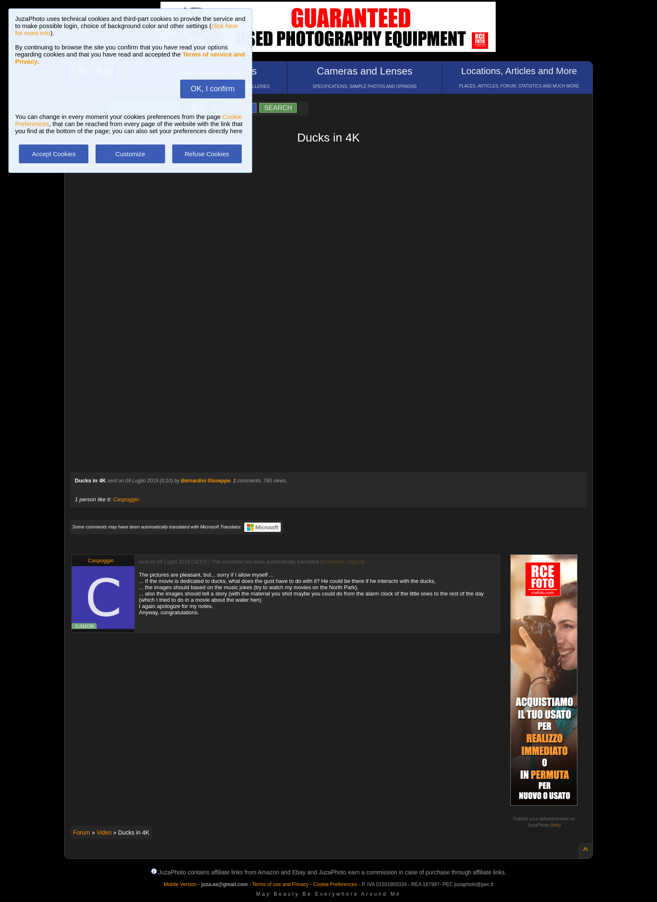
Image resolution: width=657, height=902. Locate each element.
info (555, 824)
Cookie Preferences (335, 884)
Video (104, 832)
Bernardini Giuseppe (205, 481)
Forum (81, 832)
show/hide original (342, 562)
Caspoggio (126, 499)
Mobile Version (180, 884)
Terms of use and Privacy (280, 884)
